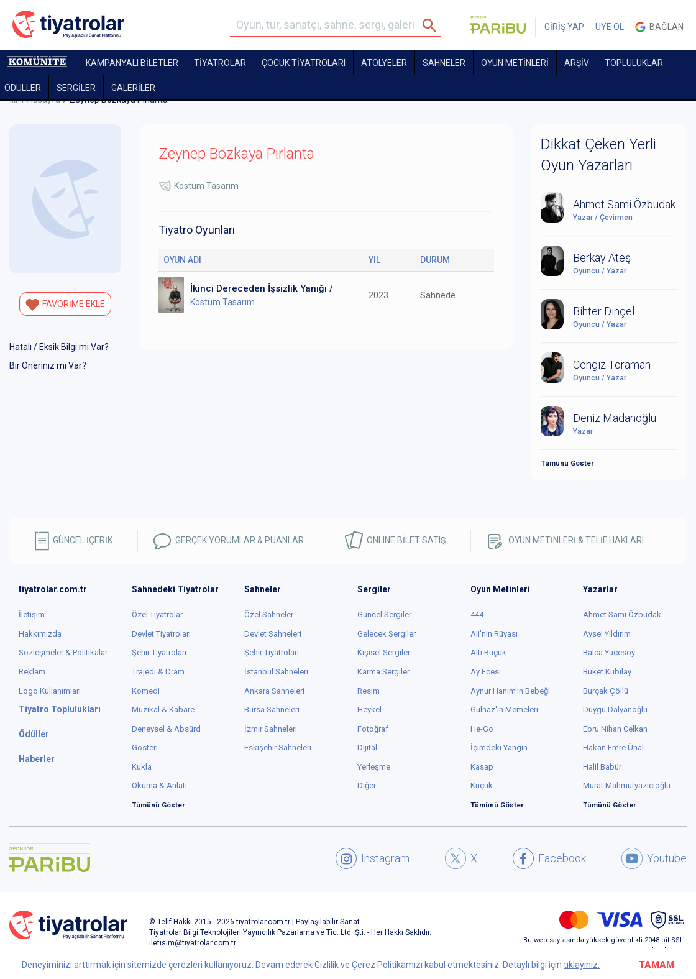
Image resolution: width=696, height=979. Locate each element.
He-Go (481, 728)
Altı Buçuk (488, 652)
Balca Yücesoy (609, 652)
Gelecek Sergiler (386, 633)
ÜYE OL (609, 27)
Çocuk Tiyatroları (304, 63)
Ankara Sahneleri (274, 691)
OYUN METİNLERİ (515, 63)
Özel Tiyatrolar (157, 614)
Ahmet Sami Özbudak (622, 614)
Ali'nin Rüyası (494, 633)
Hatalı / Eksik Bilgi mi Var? (59, 347)
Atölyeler (384, 63)
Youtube (654, 858)
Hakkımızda (40, 633)
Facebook (549, 858)
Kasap (481, 766)
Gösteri (145, 747)
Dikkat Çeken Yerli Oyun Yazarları (598, 155)
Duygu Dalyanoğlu (615, 709)
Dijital (367, 747)
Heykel (369, 709)
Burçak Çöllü (605, 691)
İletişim (32, 614)
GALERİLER (133, 88)
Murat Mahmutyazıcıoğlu (627, 785)
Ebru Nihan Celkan (615, 728)
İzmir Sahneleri (270, 728)
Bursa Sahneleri (272, 709)
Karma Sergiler (383, 671)
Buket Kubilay (607, 671)
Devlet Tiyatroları (161, 633)
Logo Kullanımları (50, 691)
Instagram (373, 858)
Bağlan (659, 27)
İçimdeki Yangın (499, 747)
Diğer (366, 785)
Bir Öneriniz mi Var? (47, 365)
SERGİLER (76, 88)
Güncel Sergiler (384, 614)
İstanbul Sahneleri (276, 671)
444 (476, 614)
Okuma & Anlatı (159, 785)
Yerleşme (373, 766)
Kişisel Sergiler (383, 652)
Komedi (146, 691)
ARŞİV (576, 63)
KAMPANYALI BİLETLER (132, 63)
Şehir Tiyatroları (159, 652)
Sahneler (444, 63)
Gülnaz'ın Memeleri (504, 709)
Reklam (32, 671)
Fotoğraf (372, 728)
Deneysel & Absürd (166, 728)
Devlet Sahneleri (272, 633)
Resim (368, 691)
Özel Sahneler (268, 614)
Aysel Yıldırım (607, 633)
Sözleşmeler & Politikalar (63, 652)
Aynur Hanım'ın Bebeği (510, 691)
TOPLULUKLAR (634, 63)
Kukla (142, 766)
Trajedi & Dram (158, 671)
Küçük (481, 785)
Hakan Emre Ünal (613, 747)
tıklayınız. (582, 965)
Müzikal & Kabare (163, 709)
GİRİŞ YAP (564, 27)
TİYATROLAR (220, 63)
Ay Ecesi (485, 671)
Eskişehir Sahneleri (277, 747)
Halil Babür (602, 766)
